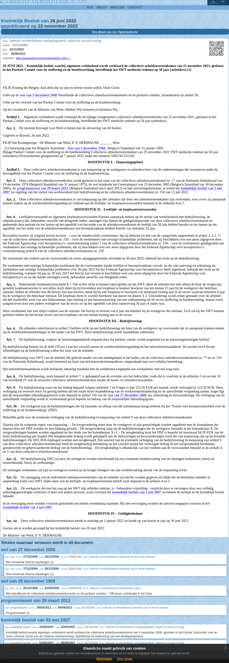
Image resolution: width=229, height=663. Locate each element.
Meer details (125, 659)
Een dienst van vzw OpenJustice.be (115, 32)
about (101, 7)
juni (60, 20)
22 (40, 26)
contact (135, 7)
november (55, 26)
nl (213, 1)
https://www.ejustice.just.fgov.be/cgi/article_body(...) (43, 58)
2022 (71, 20)
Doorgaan (104, 659)
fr (223, 1)
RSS (90, 7)
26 (52, 20)
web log (117, 7)
